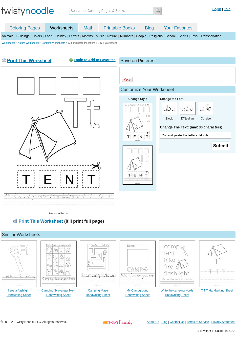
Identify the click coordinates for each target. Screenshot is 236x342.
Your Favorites (178, 27)
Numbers (126, 36)
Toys (194, 36)
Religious (155, 36)
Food (48, 36)
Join (227, 9)
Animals (7, 36)
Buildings (22, 36)
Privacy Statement (223, 322)
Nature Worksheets (28, 43)
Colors (37, 36)
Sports (183, 36)
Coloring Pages (25, 27)
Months (87, 36)
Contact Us (177, 322)
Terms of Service (198, 322)
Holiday (60, 36)
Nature (112, 36)
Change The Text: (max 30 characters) (191, 127)
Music (100, 36)
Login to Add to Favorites (94, 60)
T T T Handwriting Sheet (217, 290)
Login (217, 9)
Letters (74, 36)
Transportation (211, 36)
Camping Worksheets (53, 43)
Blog (149, 27)
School (171, 36)
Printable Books (119, 27)
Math (88, 27)
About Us (153, 322)
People (141, 36)
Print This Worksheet (29, 60)
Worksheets (62, 27)
